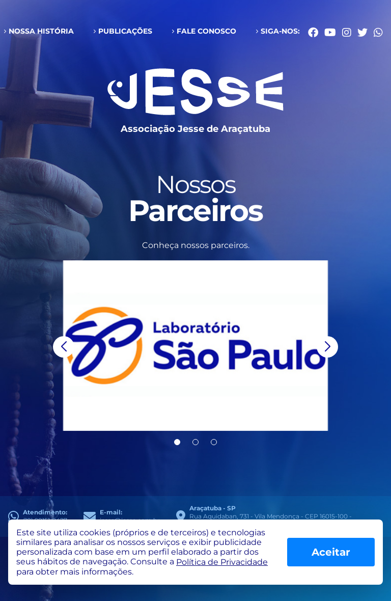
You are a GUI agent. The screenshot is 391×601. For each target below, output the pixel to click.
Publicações (125, 31)
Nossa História (41, 31)
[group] (195, 345)
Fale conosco (206, 31)
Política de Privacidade (222, 562)
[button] (63, 347)
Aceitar (331, 552)
